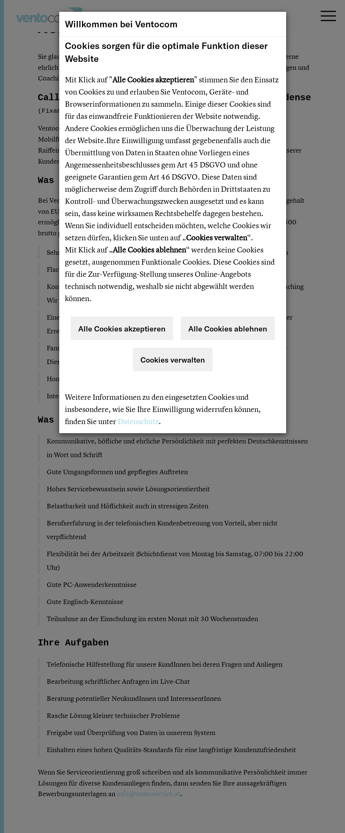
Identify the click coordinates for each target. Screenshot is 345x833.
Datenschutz (138, 421)
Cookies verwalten (172, 359)
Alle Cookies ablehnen (227, 328)
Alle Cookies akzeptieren (121, 328)
